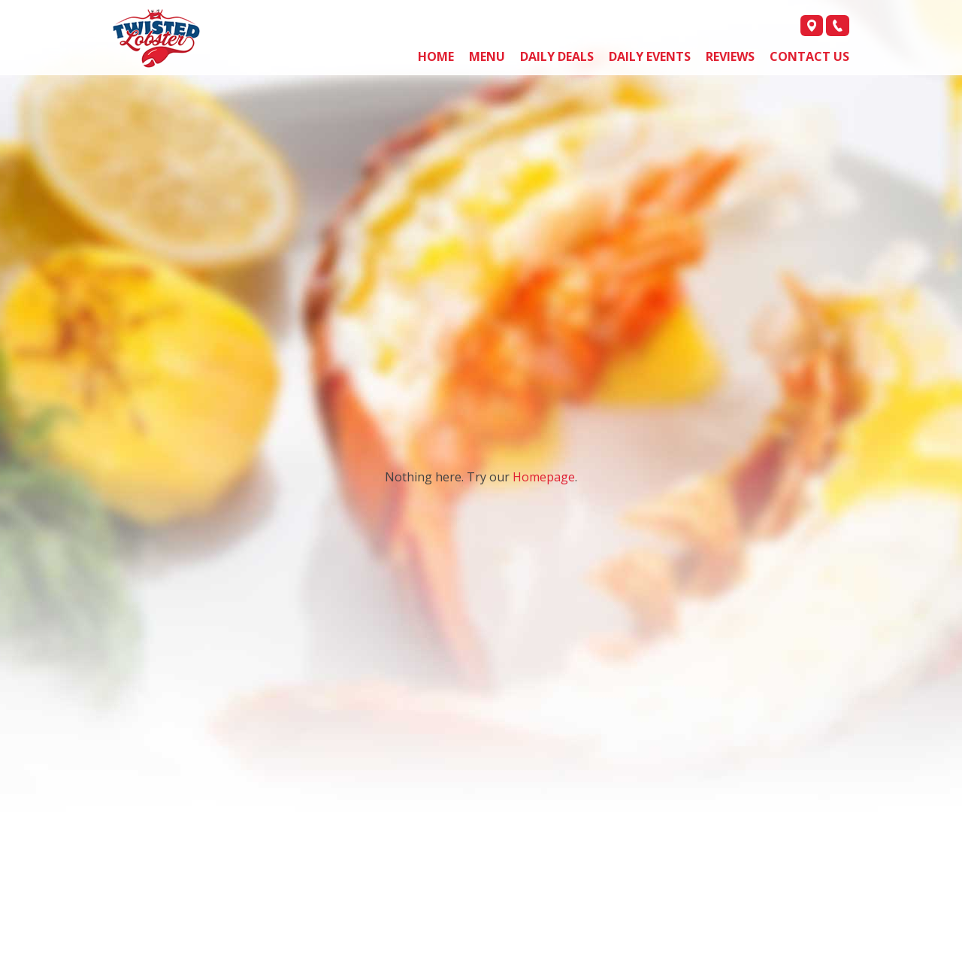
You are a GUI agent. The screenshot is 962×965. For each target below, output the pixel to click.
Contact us (809, 56)
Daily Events (650, 56)
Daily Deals (557, 56)
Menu (487, 56)
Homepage (544, 477)
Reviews (730, 56)
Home (436, 56)
